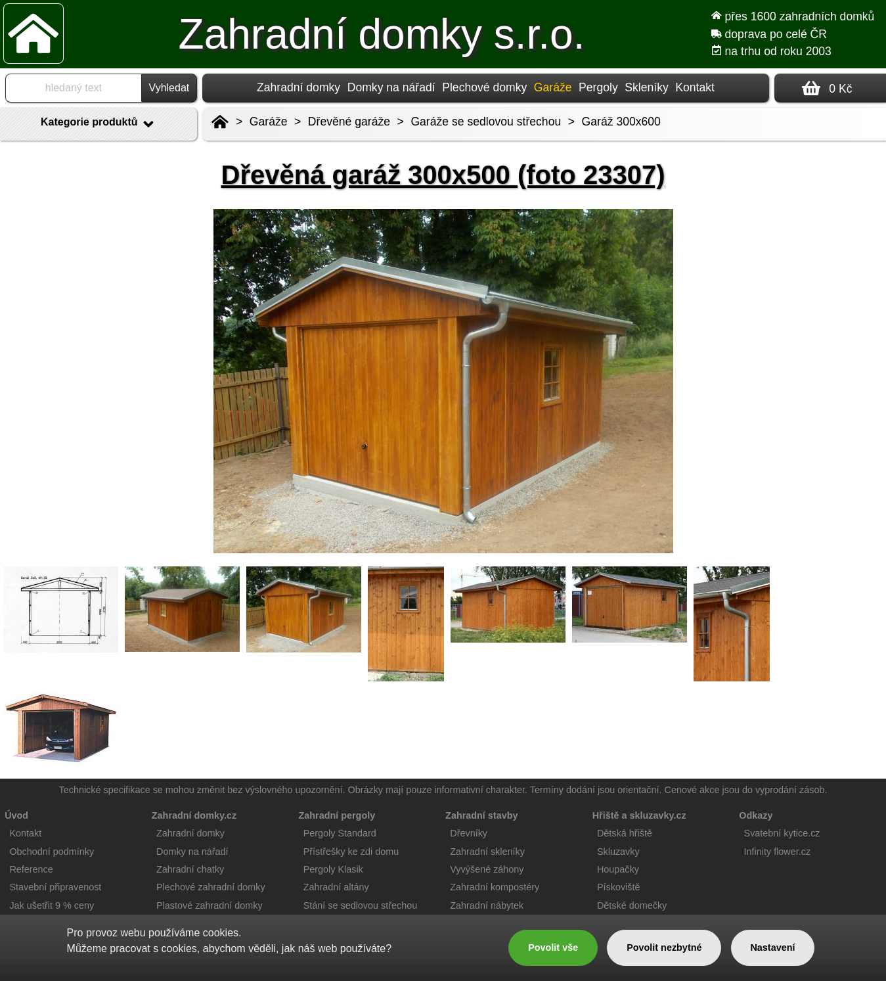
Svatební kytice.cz (782, 833)
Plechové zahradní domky (210, 887)
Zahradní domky (298, 87)
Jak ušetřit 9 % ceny (51, 905)
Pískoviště (618, 887)
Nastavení (772, 947)
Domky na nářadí (391, 87)
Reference (31, 869)
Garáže (269, 121)
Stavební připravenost (55, 887)
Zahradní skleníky (487, 851)
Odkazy (755, 815)
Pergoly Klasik (333, 869)
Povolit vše (553, 947)
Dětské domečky (632, 905)
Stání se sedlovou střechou (360, 905)
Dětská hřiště (624, 833)
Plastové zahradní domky (209, 905)
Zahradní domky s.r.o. (382, 34)
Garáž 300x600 (621, 121)
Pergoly (598, 87)
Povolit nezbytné (664, 947)
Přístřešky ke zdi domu (351, 851)
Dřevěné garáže (349, 121)
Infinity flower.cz (777, 851)
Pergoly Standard (339, 833)
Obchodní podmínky (51, 851)
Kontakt (695, 87)
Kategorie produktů (98, 124)
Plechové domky (484, 87)
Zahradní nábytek (486, 905)
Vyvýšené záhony (486, 869)
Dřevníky (468, 833)
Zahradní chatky (190, 869)
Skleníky (647, 87)
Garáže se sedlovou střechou (485, 121)
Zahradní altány (336, 887)
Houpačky (618, 869)
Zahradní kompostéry (494, 887)
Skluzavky (618, 851)
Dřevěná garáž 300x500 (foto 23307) (443, 174)
